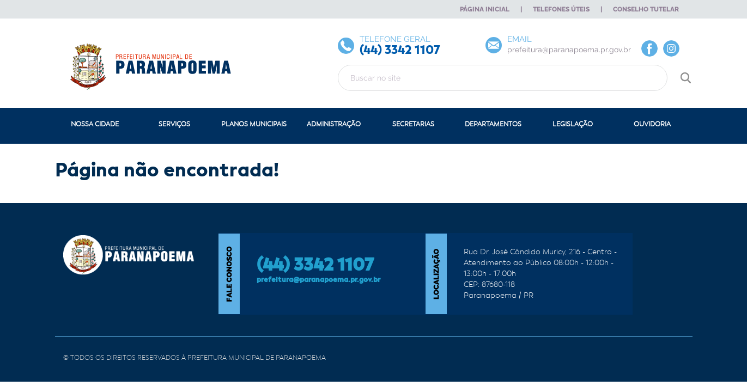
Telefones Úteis (561, 9)
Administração (334, 124)
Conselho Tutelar (646, 9)
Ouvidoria (652, 124)
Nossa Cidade (95, 124)
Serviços (174, 124)
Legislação (572, 124)
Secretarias (413, 124)
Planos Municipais (254, 124)
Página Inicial (484, 9)
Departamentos (493, 124)
